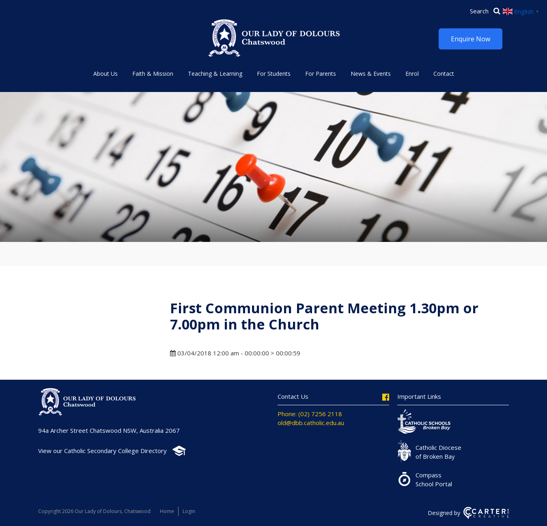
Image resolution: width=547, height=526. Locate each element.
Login (189, 511)
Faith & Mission (152, 73)
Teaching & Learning (215, 73)
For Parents (320, 73)
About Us (105, 73)
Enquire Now (470, 38)
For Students (274, 73)
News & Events (371, 73)
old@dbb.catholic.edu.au (311, 423)
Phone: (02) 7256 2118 (310, 414)
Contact (443, 73)
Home (167, 511)
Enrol (412, 73)
